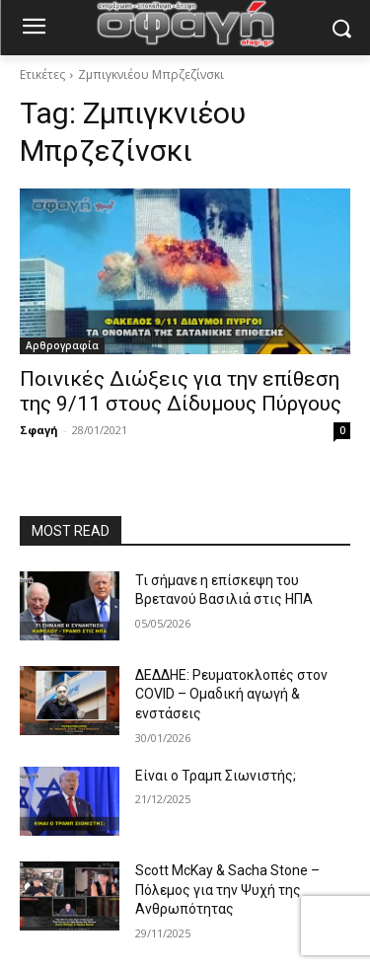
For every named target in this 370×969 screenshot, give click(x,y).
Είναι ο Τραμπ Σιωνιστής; (215, 775)
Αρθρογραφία (62, 345)
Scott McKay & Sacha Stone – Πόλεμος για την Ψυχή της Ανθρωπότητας (227, 889)
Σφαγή (39, 429)
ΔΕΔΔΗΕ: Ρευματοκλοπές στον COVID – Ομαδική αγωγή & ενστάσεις (231, 694)
